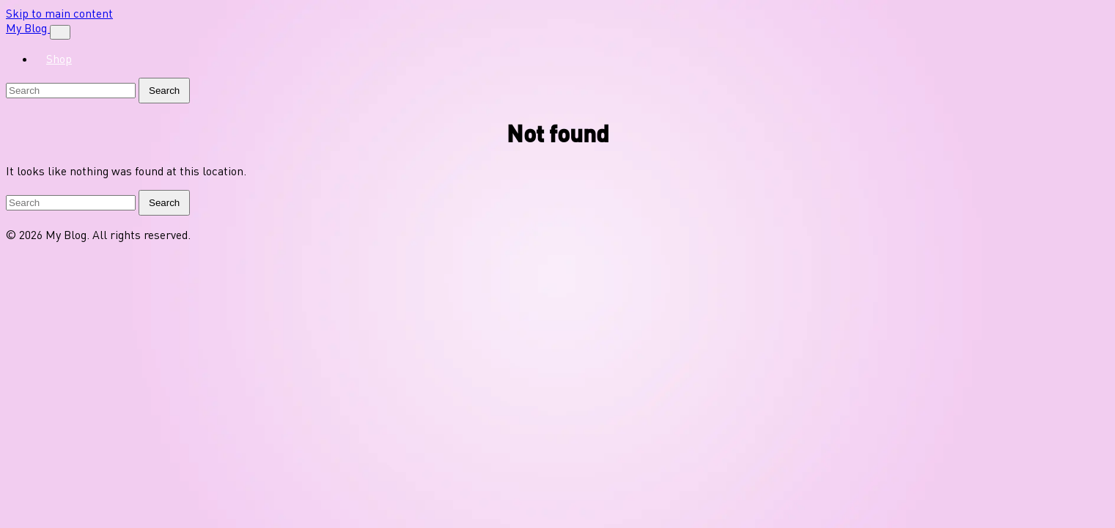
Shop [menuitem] (59, 58)
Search (164, 90)
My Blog (28, 28)
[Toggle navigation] (60, 32)
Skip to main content (59, 13)
